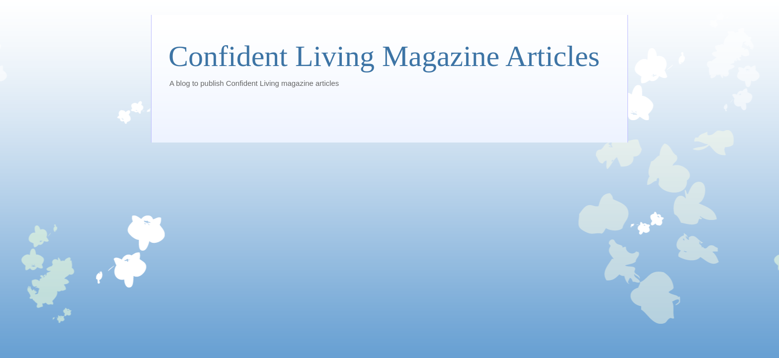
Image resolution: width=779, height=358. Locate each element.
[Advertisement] (349, 117)
